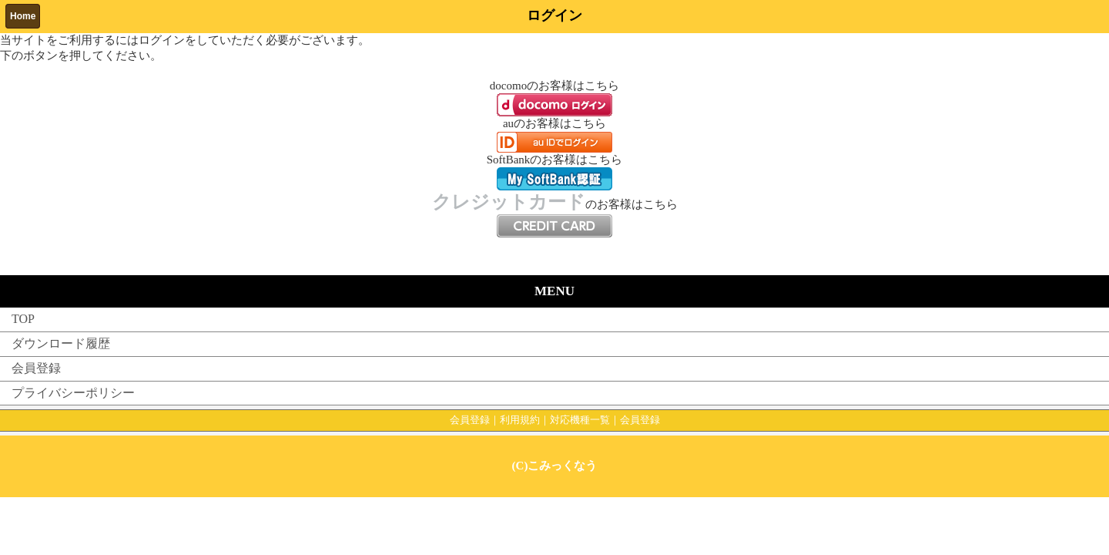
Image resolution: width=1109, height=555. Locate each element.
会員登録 (36, 368)
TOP (23, 318)
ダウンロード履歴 (61, 343)
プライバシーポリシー (73, 392)
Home (22, 16)
